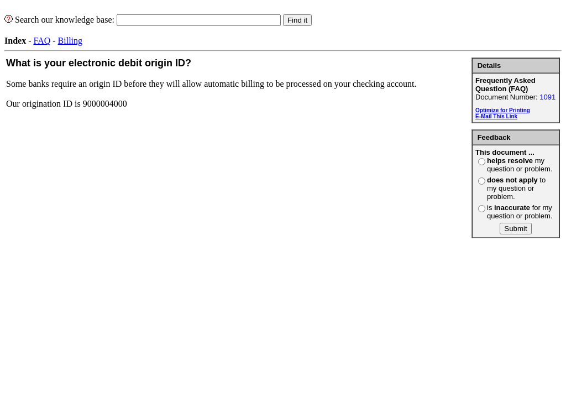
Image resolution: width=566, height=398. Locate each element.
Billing (70, 40)
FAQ (41, 40)
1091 (547, 97)
